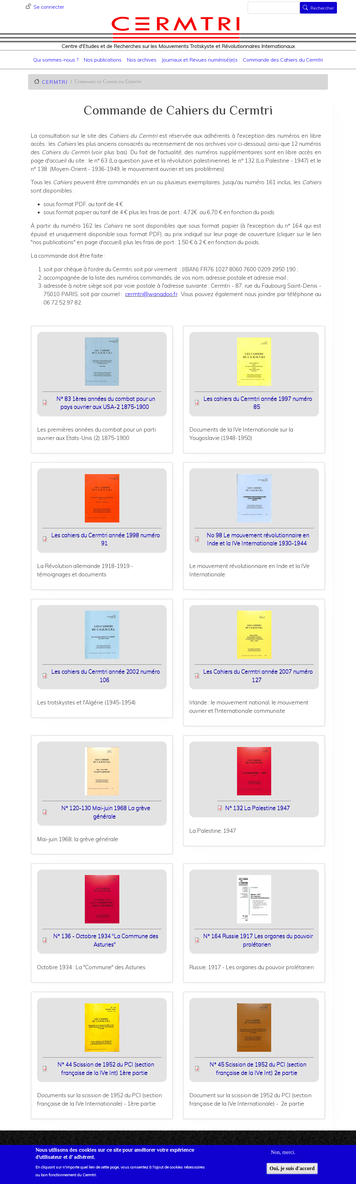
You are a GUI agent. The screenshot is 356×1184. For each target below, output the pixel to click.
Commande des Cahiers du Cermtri (283, 59)
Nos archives (141, 59)
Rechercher (322, 8)
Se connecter (49, 7)
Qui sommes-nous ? (55, 59)
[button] (102, 363)
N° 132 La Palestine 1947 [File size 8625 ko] (257, 807)
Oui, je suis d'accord (292, 1171)
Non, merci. (283, 1155)
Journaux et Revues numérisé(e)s (200, 59)
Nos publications (103, 59)
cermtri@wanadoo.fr (151, 294)
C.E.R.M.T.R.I (54, 82)
